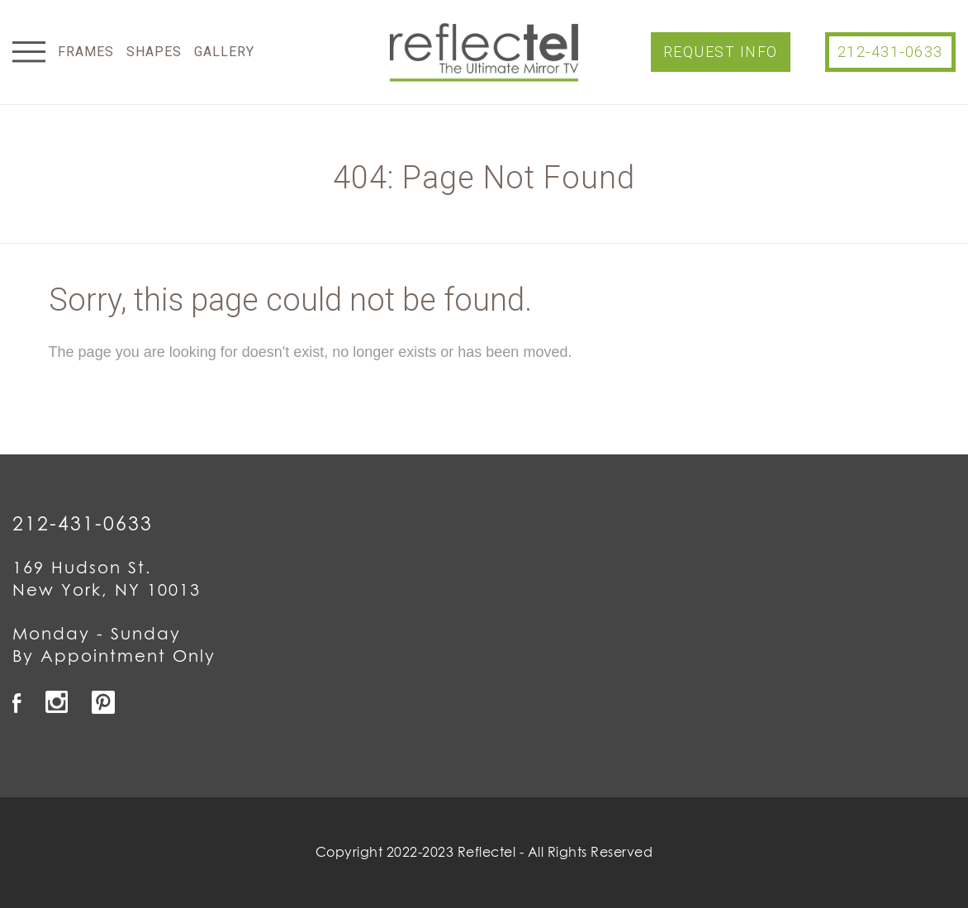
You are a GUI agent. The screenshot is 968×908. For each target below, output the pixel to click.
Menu (28, 51)
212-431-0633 (890, 51)
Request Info (720, 51)
